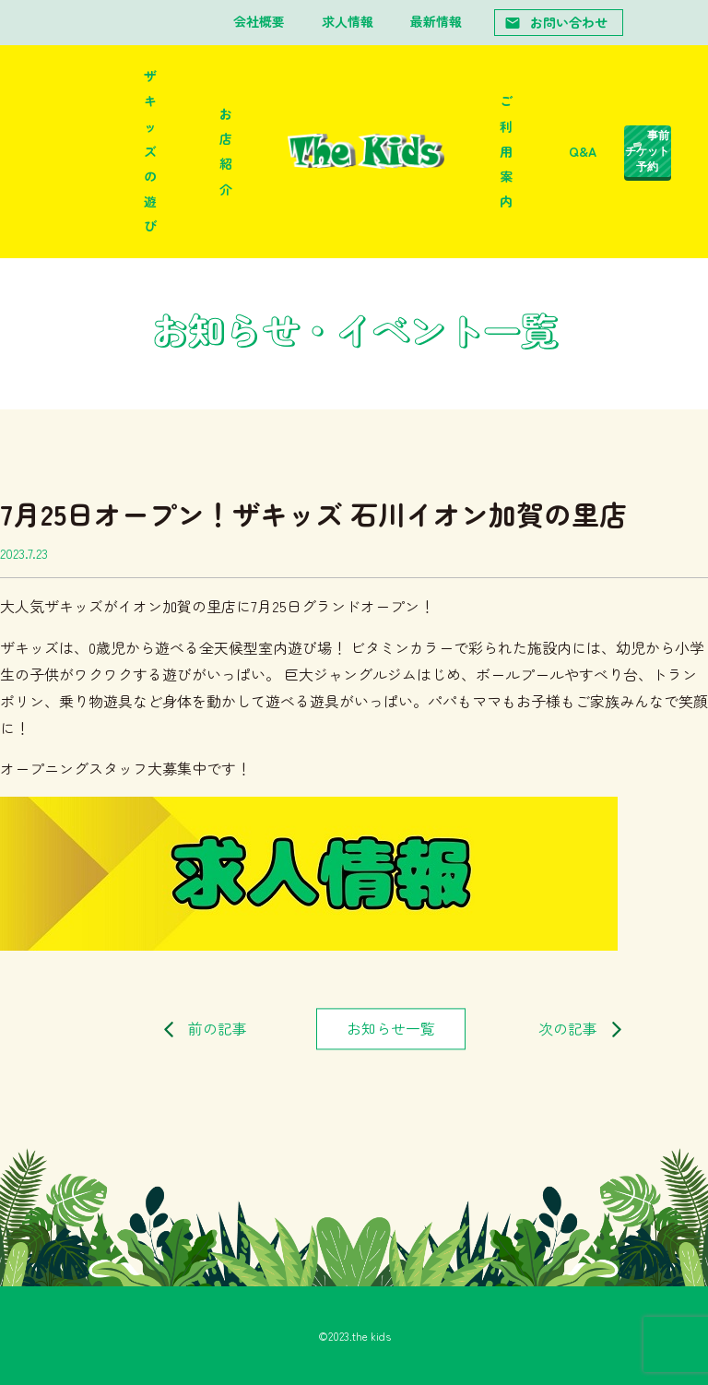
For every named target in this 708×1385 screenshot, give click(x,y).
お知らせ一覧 (391, 1029)
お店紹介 (225, 151)
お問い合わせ (556, 22)
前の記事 (217, 1029)
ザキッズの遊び (150, 150)
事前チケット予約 (647, 151)
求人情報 (347, 21)
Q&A (582, 151)
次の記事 (567, 1029)
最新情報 (436, 21)
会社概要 (259, 21)
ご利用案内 (506, 150)
